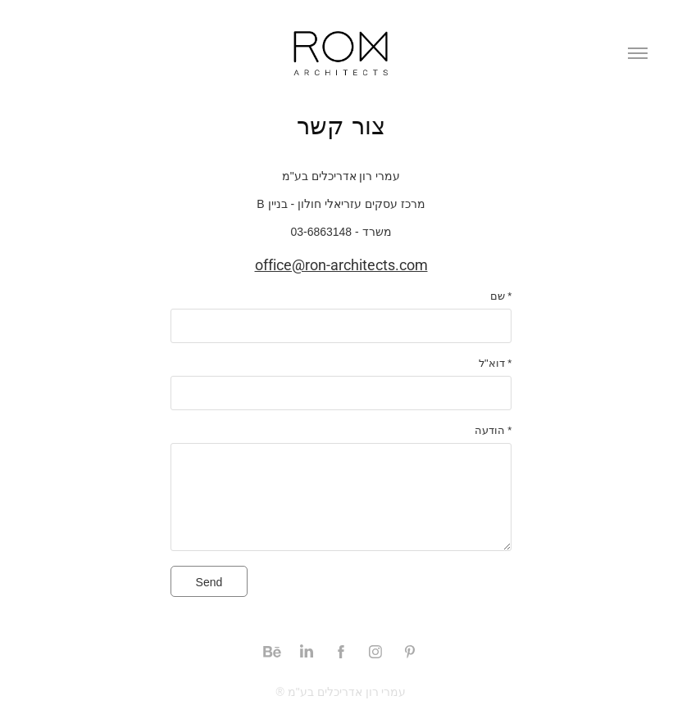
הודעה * (493, 430)
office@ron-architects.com (341, 264)
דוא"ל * (495, 363)
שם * (501, 296)
